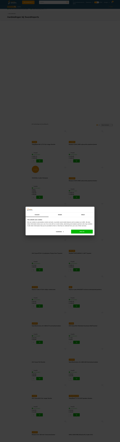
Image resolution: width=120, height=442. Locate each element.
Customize (60, 231)
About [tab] (83, 214)
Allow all (82, 231)
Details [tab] (60, 214)
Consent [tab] (37, 214)
